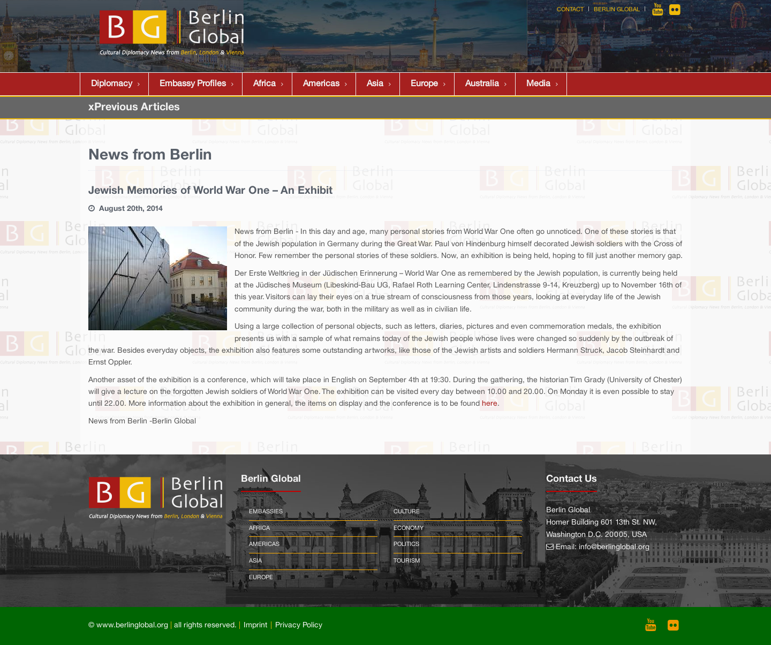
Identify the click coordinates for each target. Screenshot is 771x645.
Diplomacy (111, 84)
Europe (424, 84)
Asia (375, 84)
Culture (407, 511)
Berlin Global (617, 9)
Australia (482, 84)
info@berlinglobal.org (614, 547)
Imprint (255, 625)
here (489, 403)
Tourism (407, 561)
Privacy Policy (298, 625)
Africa (264, 84)
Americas (321, 84)
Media (538, 84)
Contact (570, 9)
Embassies (266, 511)
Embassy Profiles (193, 84)
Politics (406, 544)
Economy (409, 528)
